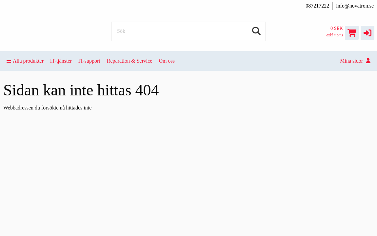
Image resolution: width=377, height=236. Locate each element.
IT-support (89, 61)
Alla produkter (25, 61)
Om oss (166, 61)
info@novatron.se (355, 6)
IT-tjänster (61, 61)
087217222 (317, 6)
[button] (367, 33)
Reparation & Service (129, 61)
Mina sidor (355, 61)
